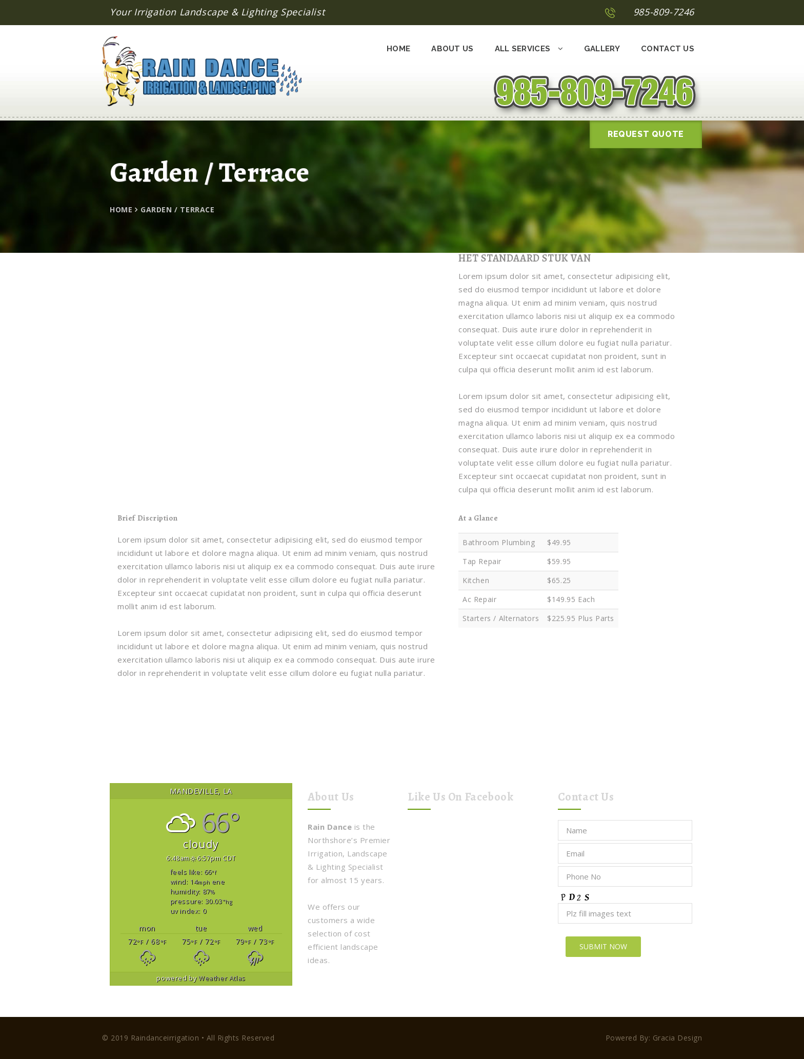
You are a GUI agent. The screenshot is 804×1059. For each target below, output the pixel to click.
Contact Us (667, 48)
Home (398, 48)
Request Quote (646, 134)
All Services (529, 48)
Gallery (602, 48)
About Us (452, 48)
